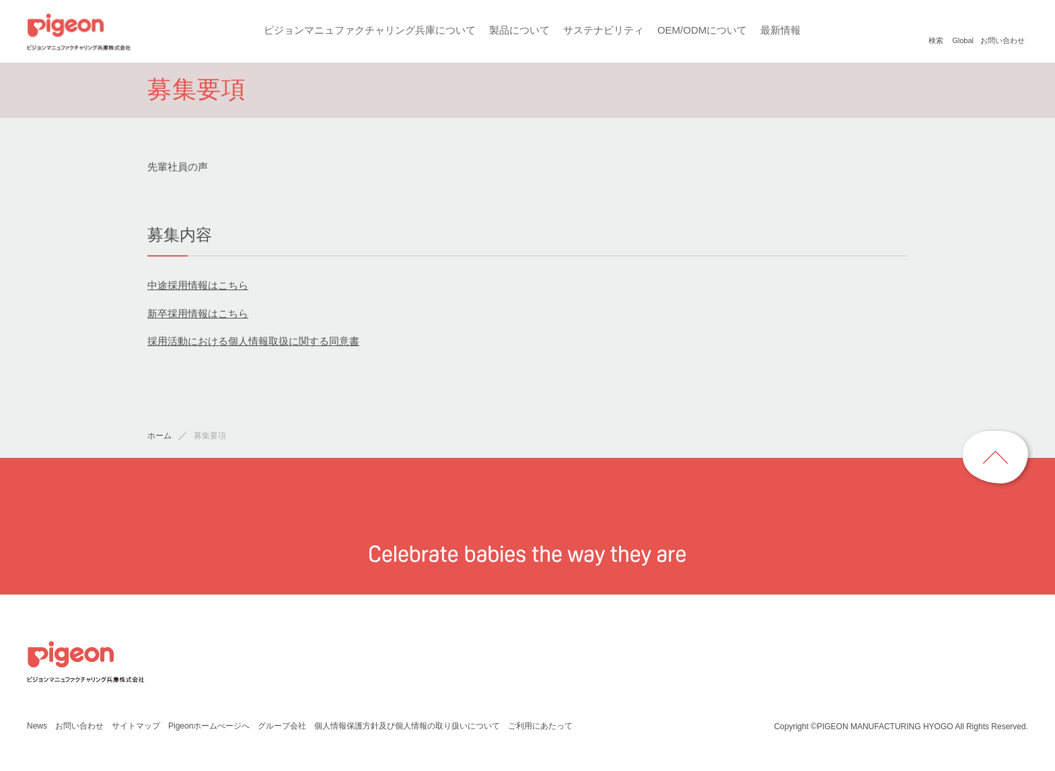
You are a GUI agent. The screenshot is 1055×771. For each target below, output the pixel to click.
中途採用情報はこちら (197, 288)
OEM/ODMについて (701, 30)
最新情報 (780, 30)
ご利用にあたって (540, 729)
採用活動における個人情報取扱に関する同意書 (253, 344)
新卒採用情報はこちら (197, 316)
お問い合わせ (78, 729)
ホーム (159, 439)
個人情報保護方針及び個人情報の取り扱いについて (407, 729)
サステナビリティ (602, 30)
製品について (518, 30)
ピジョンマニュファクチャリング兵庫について (369, 30)
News (36, 729)
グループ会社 (282, 729)
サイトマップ (135, 729)
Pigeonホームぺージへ (209, 729)
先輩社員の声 (177, 170)
